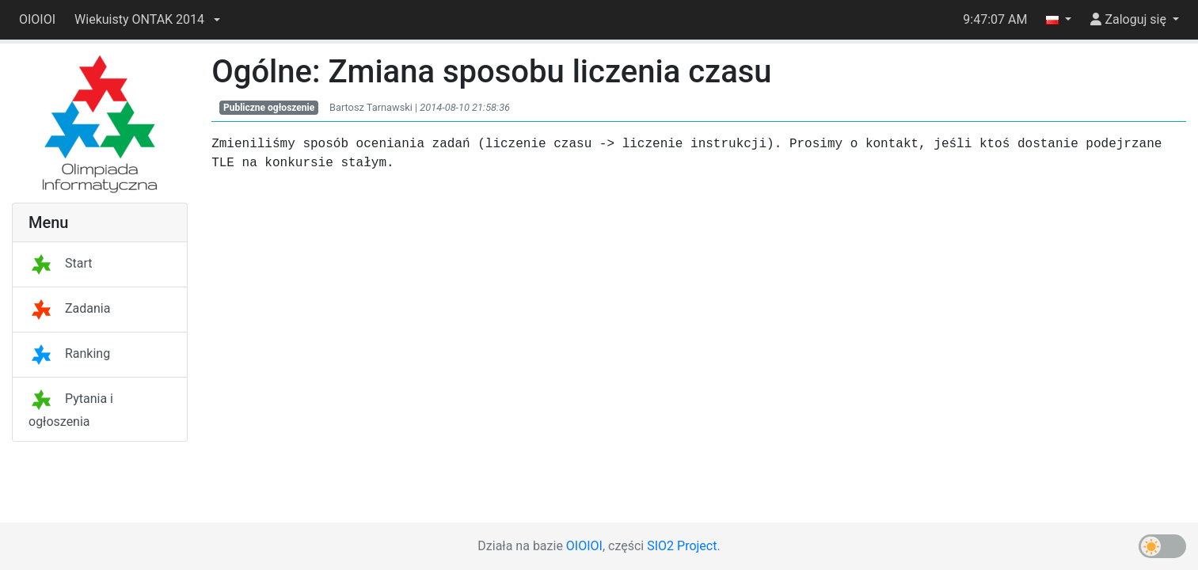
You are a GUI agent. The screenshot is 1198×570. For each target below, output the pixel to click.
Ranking (69, 353)
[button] (147, 20)
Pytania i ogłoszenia (71, 410)
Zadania (69, 308)
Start (60, 263)
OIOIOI (37, 19)
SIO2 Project (682, 545)
